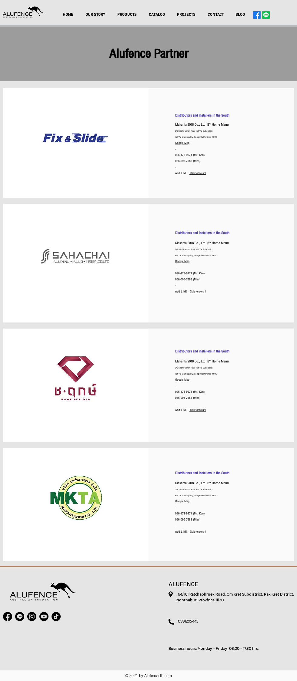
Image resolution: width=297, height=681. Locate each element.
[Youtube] (43, 616)
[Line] (266, 15)
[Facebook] (257, 15)
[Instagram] (31, 616)
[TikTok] (56, 616)
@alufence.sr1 (197, 173)
